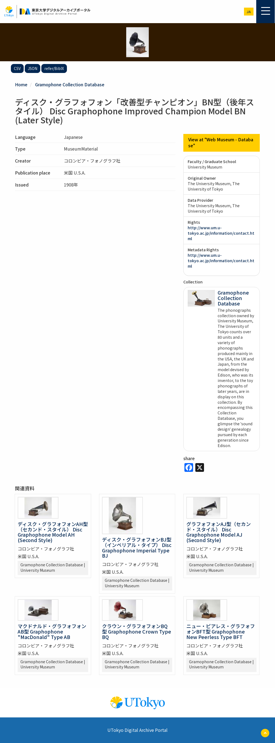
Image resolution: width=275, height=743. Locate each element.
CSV (17, 68)
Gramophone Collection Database (69, 84)
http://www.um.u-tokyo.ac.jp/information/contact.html (221, 233)
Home (21, 84)
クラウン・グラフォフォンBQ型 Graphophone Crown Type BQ (136, 631)
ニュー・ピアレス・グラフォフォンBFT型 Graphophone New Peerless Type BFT (220, 631)
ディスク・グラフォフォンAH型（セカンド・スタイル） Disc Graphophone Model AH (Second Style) (53, 531)
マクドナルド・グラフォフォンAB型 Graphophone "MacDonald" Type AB (52, 631)
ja (249, 11)
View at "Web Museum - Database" (221, 142)
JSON (32, 68)
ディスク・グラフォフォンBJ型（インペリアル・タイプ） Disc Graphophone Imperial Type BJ (136, 547)
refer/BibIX (54, 68)
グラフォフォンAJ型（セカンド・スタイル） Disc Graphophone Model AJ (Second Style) (218, 531)
